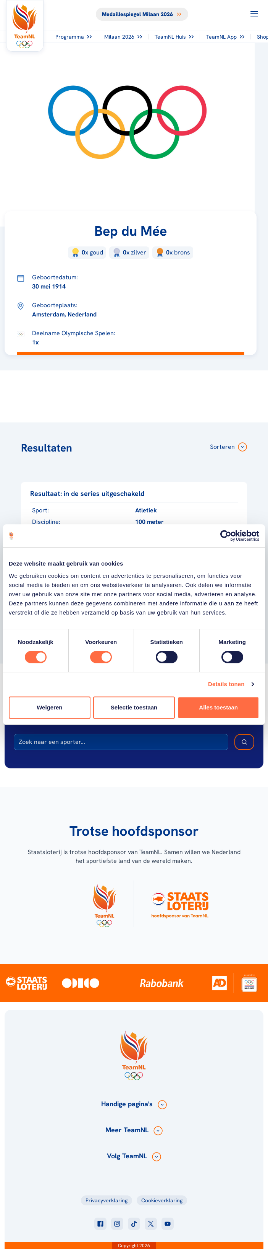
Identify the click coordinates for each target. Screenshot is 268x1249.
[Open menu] (254, 14)
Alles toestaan (218, 707)
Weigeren (49, 707)
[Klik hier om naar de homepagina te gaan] (25, 25)
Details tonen (226, 684)
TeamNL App (225, 36)
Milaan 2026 (123, 36)
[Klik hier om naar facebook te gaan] (100, 1224)
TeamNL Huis (174, 36)
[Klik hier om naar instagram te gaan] (117, 1224)
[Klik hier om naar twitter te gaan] (151, 1224)
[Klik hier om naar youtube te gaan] (167, 1224)
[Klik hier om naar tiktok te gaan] (134, 1224)
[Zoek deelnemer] (244, 742)
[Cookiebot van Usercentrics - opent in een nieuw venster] (225, 535)
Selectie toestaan (134, 707)
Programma (73, 36)
